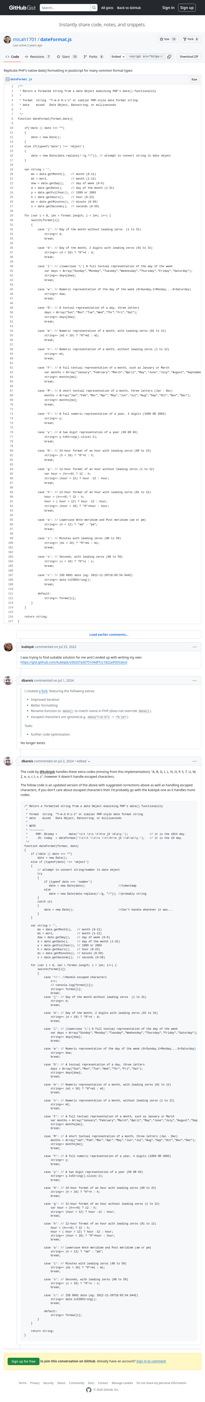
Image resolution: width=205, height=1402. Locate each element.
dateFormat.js (56, 39)
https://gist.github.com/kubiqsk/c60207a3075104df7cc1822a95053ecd (74, 662)
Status (61, 1383)
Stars (67, 56)
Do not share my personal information (162, 1383)
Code (12, 56)
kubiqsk (27, 647)
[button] (169, 56)
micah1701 (25, 39)
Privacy (35, 1383)
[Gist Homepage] (22, 7)
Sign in (168, 7)
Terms (22, 1383)
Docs (91, 1383)
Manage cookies (122, 1383)
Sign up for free (24, 1361)
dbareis (27, 680)
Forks (93, 56)
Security (48, 1383)
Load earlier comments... (109, 634)
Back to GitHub (129, 8)
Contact (103, 1383)
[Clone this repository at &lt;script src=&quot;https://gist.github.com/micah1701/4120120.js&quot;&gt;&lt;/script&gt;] (145, 56)
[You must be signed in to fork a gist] (191, 39)
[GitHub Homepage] (89, 1390)
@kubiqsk (47, 771)
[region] (102, 354)
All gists (107, 8)
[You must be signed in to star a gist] (168, 39)
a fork (43, 691)
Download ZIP (189, 57)
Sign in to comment (151, 1361)
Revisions (38, 56)
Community (76, 1383)
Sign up (187, 7)
